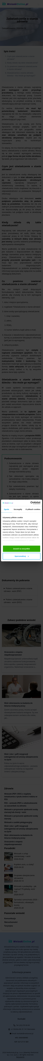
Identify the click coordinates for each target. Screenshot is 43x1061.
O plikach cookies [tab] (33, 509)
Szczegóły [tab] (18, 509)
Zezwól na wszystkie (21, 549)
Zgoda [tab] (6, 509)
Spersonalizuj (22, 556)
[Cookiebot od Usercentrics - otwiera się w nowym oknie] (30, 502)
